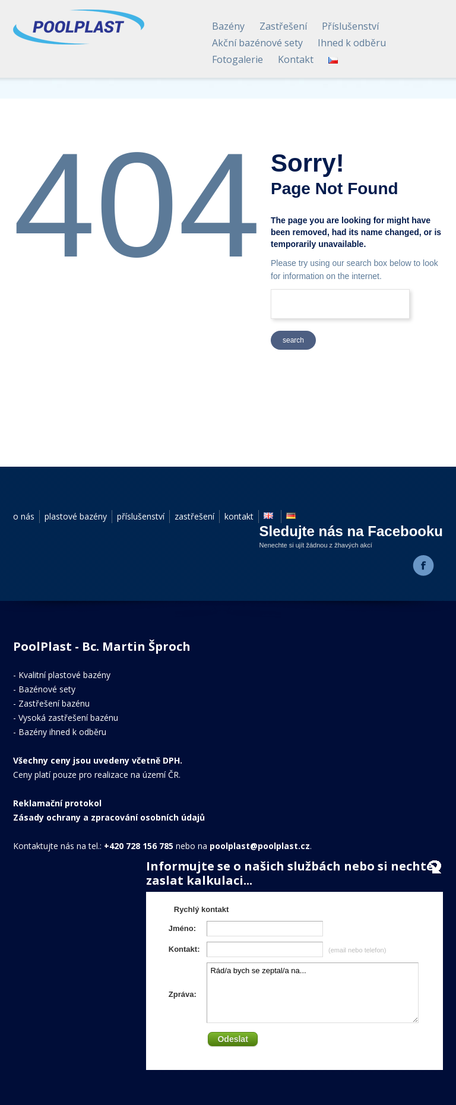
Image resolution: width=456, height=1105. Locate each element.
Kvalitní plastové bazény (64, 674)
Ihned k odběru (352, 42)
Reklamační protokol (57, 803)
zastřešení (194, 516)
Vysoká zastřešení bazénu (68, 717)
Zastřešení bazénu (54, 703)
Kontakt (296, 59)
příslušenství (140, 516)
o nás (23, 516)
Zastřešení (283, 26)
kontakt (239, 516)
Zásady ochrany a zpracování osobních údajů (109, 817)
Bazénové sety (46, 689)
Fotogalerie (237, 59)
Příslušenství (350, 26)
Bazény (228, 26)
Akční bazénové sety (257, 42)
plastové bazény (76, 516)
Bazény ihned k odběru (62, 731)
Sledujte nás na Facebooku (351, 531)
